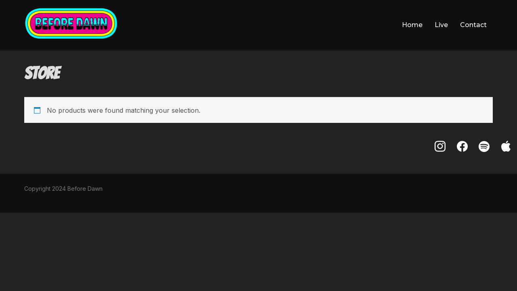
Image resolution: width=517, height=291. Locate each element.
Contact (473, 25)
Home (412, 25)
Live (441, 25)
